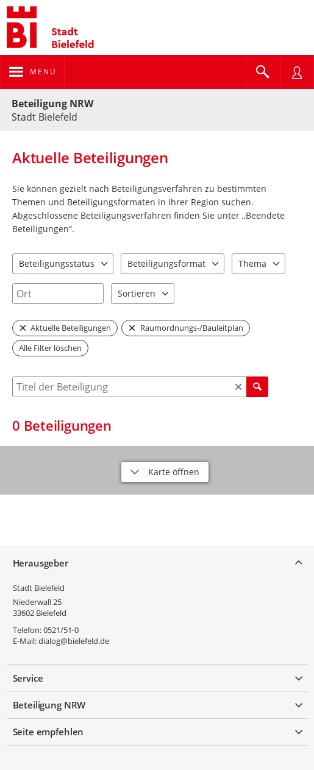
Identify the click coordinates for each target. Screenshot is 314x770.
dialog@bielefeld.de (73, 640)
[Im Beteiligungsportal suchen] (263, 72)
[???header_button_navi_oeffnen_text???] (33, 72)
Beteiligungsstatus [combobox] (57, 263)
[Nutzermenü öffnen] (297, 72)
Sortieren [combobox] (136, 293)
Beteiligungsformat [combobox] (166, 263)
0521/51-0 (61, 629)
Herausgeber (40, 563)
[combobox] (58, 293)
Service (28, 678)
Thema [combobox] (252, 263)
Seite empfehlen (48, 732)
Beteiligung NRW (52, 103)
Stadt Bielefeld (39, 587)
